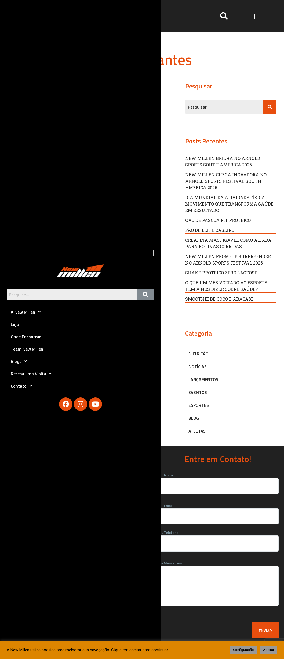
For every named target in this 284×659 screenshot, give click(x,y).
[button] (253, 16)
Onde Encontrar (26, 336)
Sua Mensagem (218, 585)
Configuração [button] (243, 650)
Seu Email (218, 511)
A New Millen (27, 312)
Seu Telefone (218, 538)
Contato (23, 386)
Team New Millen (27, 349)
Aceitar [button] (268, 650)
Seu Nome (218, 480)
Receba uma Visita (32, 373)
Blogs (20, 361)
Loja (15, 324)
